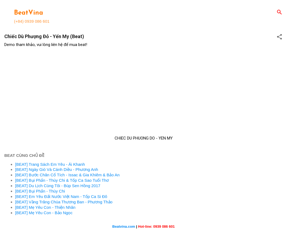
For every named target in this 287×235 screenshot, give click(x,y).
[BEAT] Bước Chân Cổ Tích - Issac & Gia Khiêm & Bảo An (67, 175)
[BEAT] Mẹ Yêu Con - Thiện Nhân (45, 207)
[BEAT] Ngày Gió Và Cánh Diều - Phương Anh (56, 169)
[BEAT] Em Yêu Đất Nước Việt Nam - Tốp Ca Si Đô (61, 196)
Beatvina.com (123, 226)
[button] (279, 37)
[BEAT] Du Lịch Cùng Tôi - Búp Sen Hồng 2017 (57, 185)
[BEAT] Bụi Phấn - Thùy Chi (40, 191)
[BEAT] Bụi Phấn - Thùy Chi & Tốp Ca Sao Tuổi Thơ (62, 180)
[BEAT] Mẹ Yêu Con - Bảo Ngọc (44, 212)
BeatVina (28, 13)
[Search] (279, 12)
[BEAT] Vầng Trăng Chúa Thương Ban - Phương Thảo (63, 202)
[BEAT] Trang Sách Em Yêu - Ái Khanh (50, 164)
